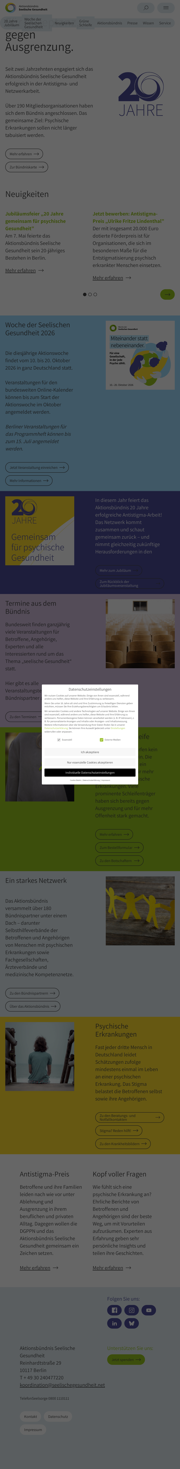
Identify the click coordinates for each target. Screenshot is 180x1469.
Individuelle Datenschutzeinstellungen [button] (90, 772)
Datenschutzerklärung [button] (91, 780)
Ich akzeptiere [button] (90, 752)
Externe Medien (110, 739)
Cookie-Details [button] (75, 780)
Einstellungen (118, 728)
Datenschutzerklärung (56, 728)
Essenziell (64, 739)
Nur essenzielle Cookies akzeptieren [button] (90, 762)
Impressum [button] (105, 780)
